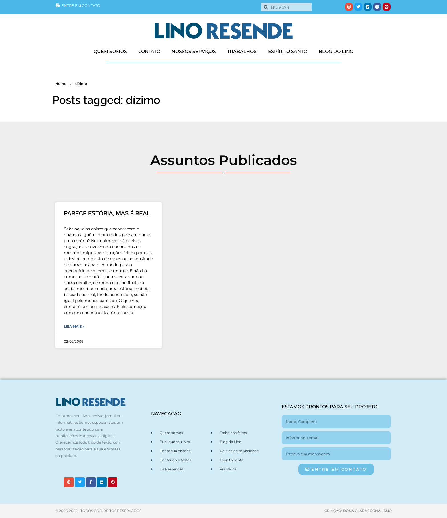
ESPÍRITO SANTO (287, 51)
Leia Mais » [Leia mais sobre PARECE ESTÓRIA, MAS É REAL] (74, 326)
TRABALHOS (242, 51)
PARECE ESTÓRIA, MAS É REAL (107, 213)
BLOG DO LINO (336, 51)
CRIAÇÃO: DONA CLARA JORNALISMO (358, 511)
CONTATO (149, 51)
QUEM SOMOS (110, 51)
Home (60, 83)
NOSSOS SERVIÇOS (194, 51)
